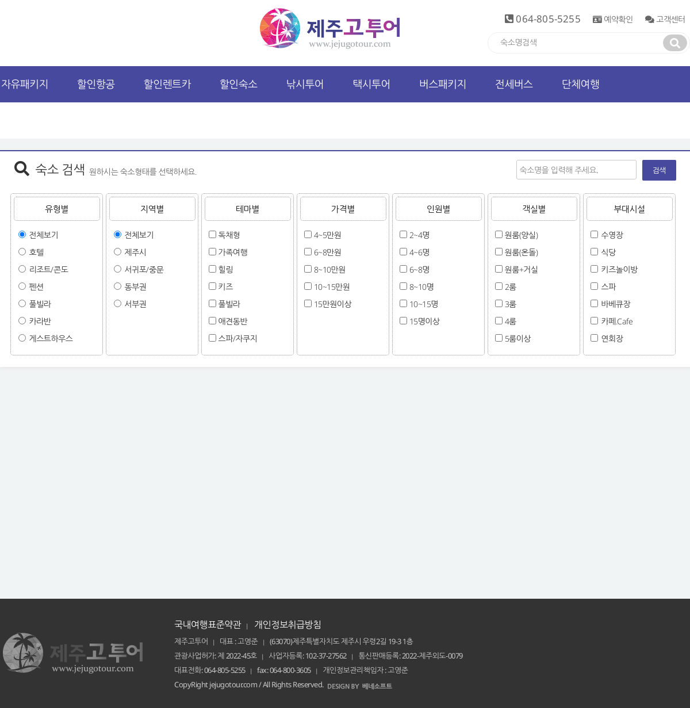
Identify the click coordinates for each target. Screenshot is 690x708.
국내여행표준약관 (207, 624)
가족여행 (233, 252)
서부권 (136, 303)
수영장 (612, 234)
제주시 (136, 252)
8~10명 (421, 286)
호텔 (36, 252)
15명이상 (424, 321)
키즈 (225, 286)
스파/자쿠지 (238, 338)
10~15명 (423, 303)
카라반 (40, 321)
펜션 (36, 286)
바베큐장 (616, 303)
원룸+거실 (521, 269)
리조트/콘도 (48, 269)
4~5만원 (328, 234)
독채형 (229, 234)
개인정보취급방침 (287, 624)
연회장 (612, 338)
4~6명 (419, 252)
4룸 (510, 321)
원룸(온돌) (521, 252)
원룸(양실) (521, 234)
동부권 (136, 286)
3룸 (510, 303)
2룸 (510, 286)
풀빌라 (40, 303)
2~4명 (419, 234)
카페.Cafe (617, 321)
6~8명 (419, 269)
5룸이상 (518, 338)
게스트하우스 (51, 338)
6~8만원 (328, 252)
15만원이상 (333, 303)
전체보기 (44, 234)
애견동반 (233, 321)
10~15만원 (332, 286)
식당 (608, 252)
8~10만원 (330, 269)
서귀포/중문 (144, 269)
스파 (608, 286)
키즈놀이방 (619, 269)
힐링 (225, 269)
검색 (659, 170)
